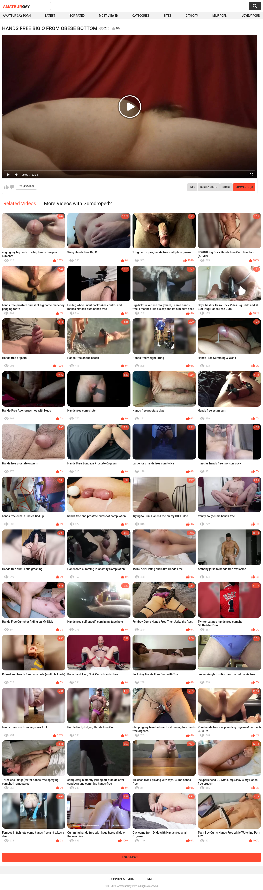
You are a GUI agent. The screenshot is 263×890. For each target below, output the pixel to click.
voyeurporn (251, 15)
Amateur (16, 6)
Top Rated (77, 15)
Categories (140, 15)
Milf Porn (219, 15)
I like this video (6, 187)
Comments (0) (244, 187)
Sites (167, 15)
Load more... (131, 857)
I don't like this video (12, 187)
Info (192, 187)
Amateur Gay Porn (17, 15)
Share (226, 187)
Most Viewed (108, 15)
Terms (148, 879)
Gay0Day (192, 15)
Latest (50, 15)
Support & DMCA (122, 879)
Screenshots (208, 187)
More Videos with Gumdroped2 (78, 203)
